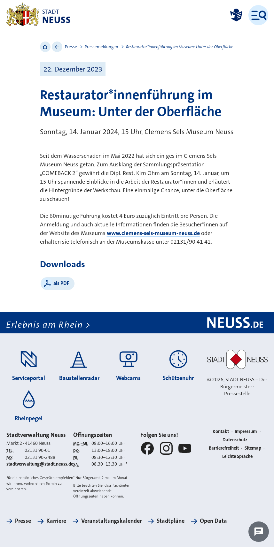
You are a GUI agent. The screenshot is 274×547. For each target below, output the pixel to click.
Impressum (246, 432)
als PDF (61, 283)
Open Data (213, 521)
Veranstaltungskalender (111, 521)
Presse (71, 46)
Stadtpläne (170, 521)
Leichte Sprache (237, 456)
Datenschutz (235, 440)
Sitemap (253, 448)
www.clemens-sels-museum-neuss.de (153, 233)
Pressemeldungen (101, 46)
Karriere (56, 521)
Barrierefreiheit (224, 448)
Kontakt (221, 432)
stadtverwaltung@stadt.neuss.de (39, 464)
